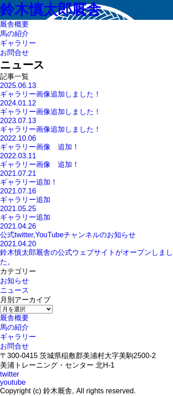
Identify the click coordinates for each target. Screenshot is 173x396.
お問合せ (14, 346)
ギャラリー (18, 337)
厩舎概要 (14, 318)
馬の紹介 (14, 327)
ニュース (14, 290)
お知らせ (14, 281)
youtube (13, 382)
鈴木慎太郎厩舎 (50, 9)
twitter (9, 374)
